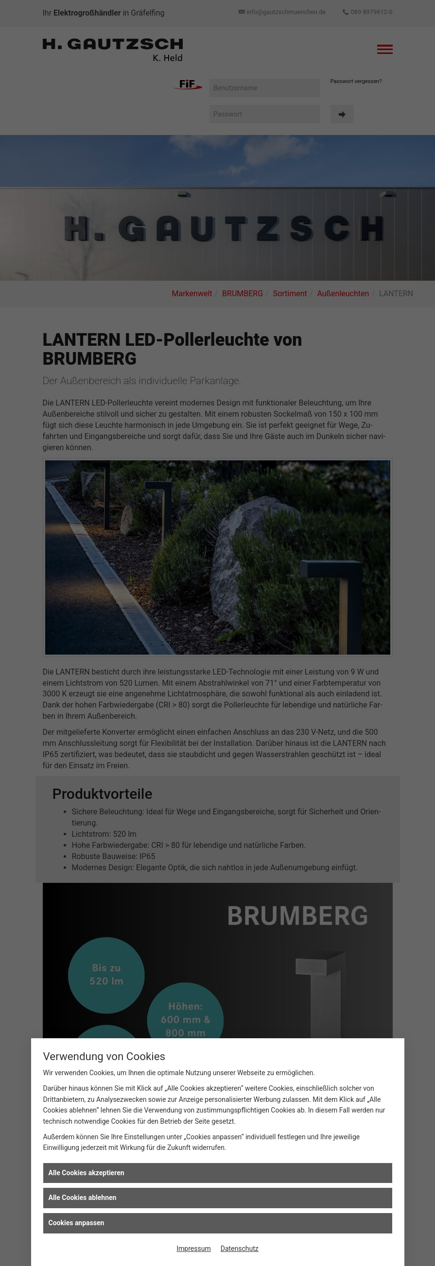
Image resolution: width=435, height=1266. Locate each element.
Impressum (193, 1248)
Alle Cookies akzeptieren (86, 1173)
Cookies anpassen (76, 1223)
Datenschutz (240, 1248)
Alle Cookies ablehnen (83, 1197)
